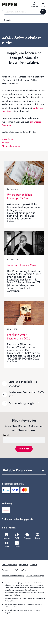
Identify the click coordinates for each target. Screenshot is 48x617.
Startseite (7, 20)
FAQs (17, 570)
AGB (23, 570)
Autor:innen (7, 139)
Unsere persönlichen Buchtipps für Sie (19, 196)
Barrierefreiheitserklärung (13, 575)
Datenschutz (7, 570)
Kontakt (33, 564)
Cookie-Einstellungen (35, 575)
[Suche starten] (43, 12)
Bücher (5, 142)
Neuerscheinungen (11, 146)
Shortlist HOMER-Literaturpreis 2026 (18, 336)
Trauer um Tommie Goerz (22, 265)
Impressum (23, 564)
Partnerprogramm (9, 564)
